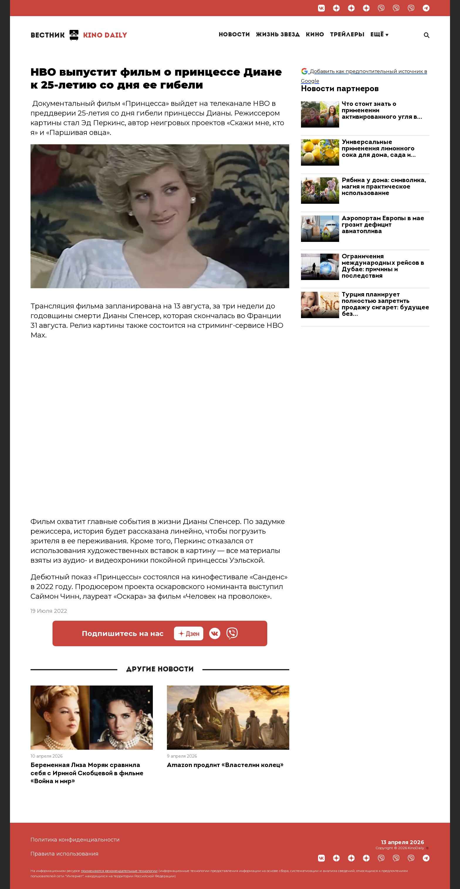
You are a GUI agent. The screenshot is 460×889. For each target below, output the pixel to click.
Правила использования (65, 854)
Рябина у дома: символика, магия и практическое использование (384, 187)
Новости (234, 35)
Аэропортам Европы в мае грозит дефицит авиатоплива (383, 225)
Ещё (379, 35)
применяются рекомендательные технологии (119, 871)
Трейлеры (347, 35)
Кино (315, 35)
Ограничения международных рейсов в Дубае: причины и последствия (383, 266)
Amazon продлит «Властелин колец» (225, 765)
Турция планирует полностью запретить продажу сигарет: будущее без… (385, 304)
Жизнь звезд (278, 35)
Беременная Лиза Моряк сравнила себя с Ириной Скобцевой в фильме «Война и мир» (87, 773)
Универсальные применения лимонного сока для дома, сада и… (379, 149)
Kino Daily (79, 35)
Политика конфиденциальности (75, 840)
